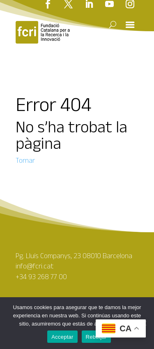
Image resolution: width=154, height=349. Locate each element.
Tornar (25, 160)
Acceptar (62, 337)
